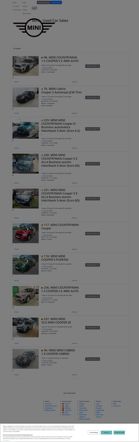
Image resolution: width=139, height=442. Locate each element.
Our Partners (6, 440)
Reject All (106, 432)
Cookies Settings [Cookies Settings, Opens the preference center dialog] (93, 432)
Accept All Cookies (119, 432)
